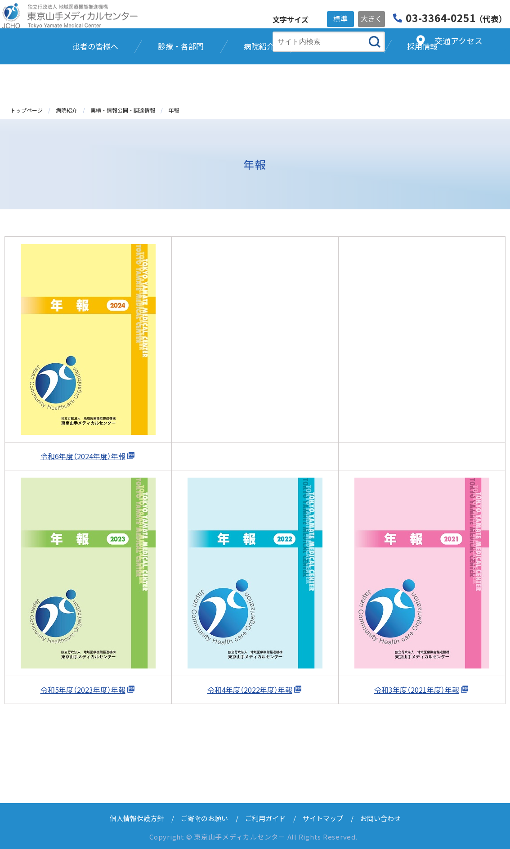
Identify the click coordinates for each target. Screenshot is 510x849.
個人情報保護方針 (137, 818)
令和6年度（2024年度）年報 (82, 456)
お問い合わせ (380, 818)
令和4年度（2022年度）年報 (249, 689)
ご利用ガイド (265, 818)
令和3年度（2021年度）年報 (416, 689)
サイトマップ (323, 818)
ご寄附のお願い (204, 818)
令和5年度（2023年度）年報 (82, 689)
